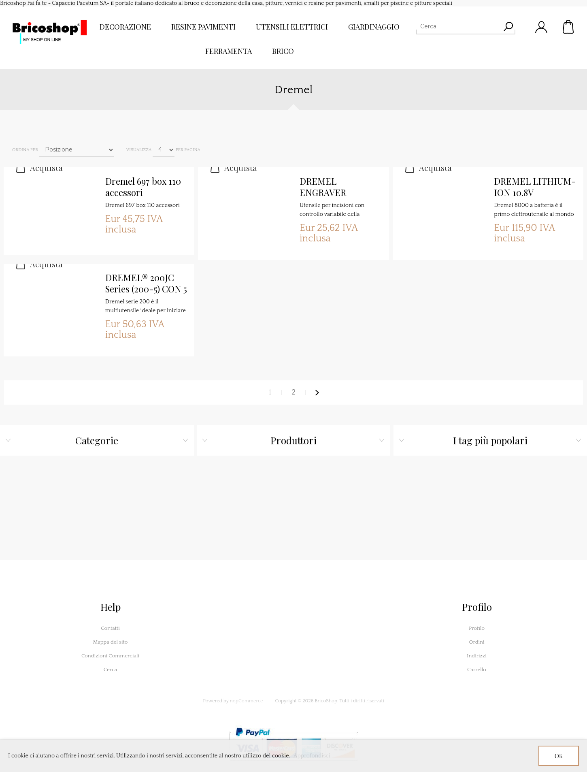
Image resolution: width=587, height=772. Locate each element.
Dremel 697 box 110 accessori (143, 186)
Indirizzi (477, 656)
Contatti (110, 628)
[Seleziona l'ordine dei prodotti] (76, 150)
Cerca (110, 669)
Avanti (317, 392)
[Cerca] (458, 26)
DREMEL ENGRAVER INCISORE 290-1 (333, 187)
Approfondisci (312, 756)
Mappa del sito (110, 642)
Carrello (569, 27)
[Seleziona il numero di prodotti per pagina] (163, 150)
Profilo (477, 628)
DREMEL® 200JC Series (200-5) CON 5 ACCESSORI (146, 283)
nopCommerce (246, 701)
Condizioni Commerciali (110, 656)
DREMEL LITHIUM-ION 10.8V (535, 186)
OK (559, 756)
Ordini (476, 642)
